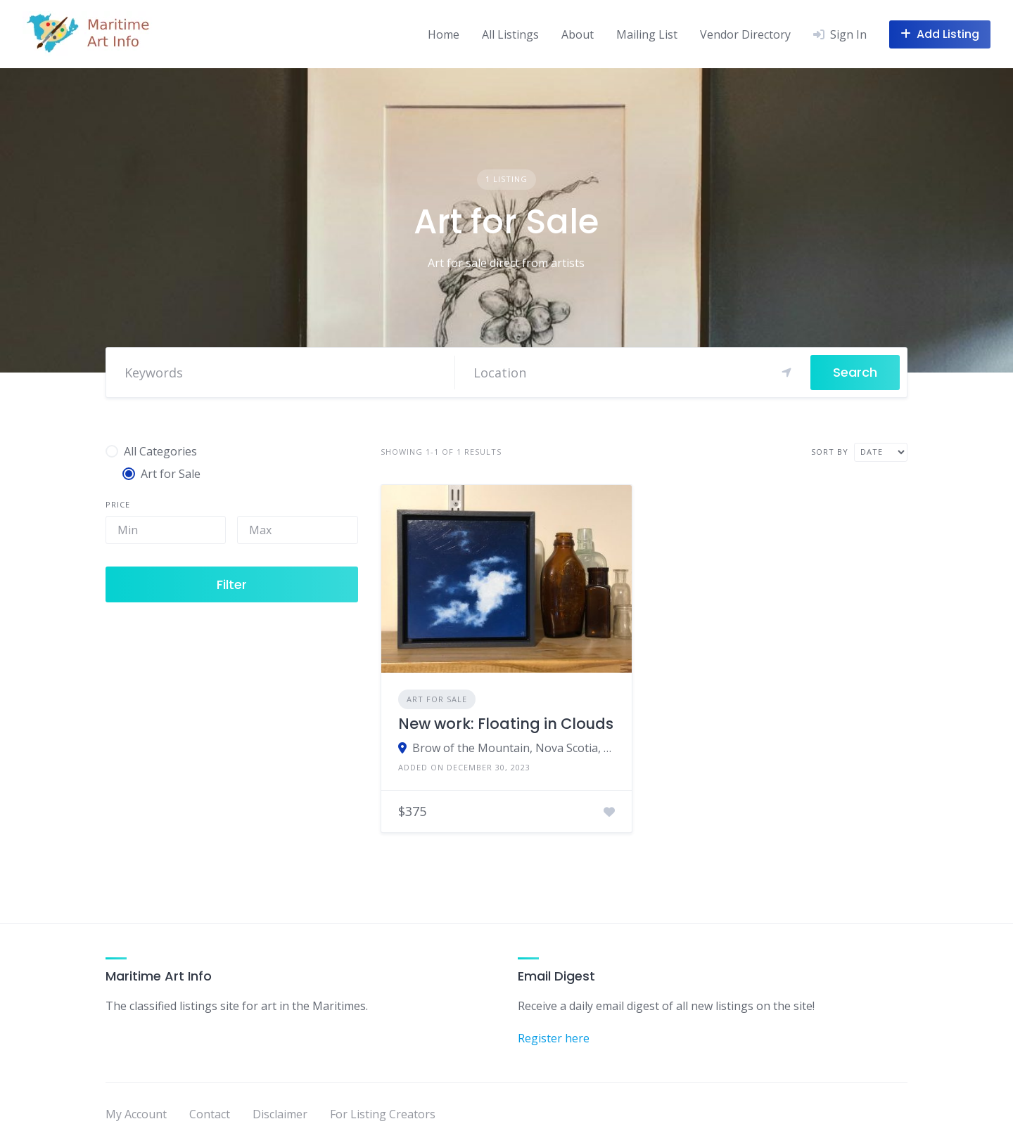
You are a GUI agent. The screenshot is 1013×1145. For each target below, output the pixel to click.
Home (443, 34)
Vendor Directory (745, 34)
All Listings (510, 34)
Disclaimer (280, 1114)
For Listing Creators (382, 1114)
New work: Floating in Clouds (505, 723)
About (577, 34)
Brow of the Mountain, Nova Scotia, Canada (514, 748)
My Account (136, 1114)
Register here (554, 1038)
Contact (209, 1114)
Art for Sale (437, 699)
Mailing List (646, 34)
